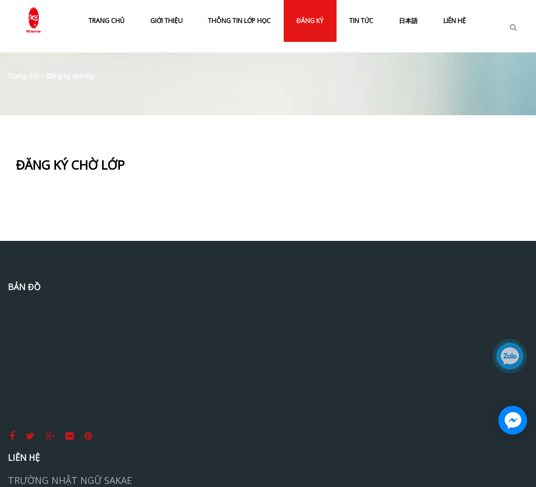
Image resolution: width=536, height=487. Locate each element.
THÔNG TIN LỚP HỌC (239, 20)
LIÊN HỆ (454, 20)
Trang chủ (23, 76)
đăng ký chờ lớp (70, 76)
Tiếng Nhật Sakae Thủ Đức (461, 322)
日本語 (408, 20)
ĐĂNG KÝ (309, 20)
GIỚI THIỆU (166, 20)
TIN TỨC (361, 20)
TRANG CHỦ (106, 20)
